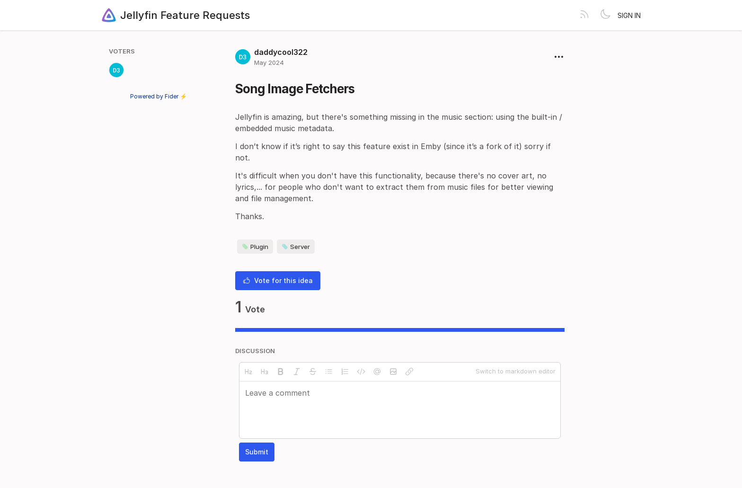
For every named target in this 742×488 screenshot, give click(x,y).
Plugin (255, 246)
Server (296, 246)
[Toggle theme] (605, 15)
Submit (256, 452)
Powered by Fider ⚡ (158, 96)
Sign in (629, 15)
